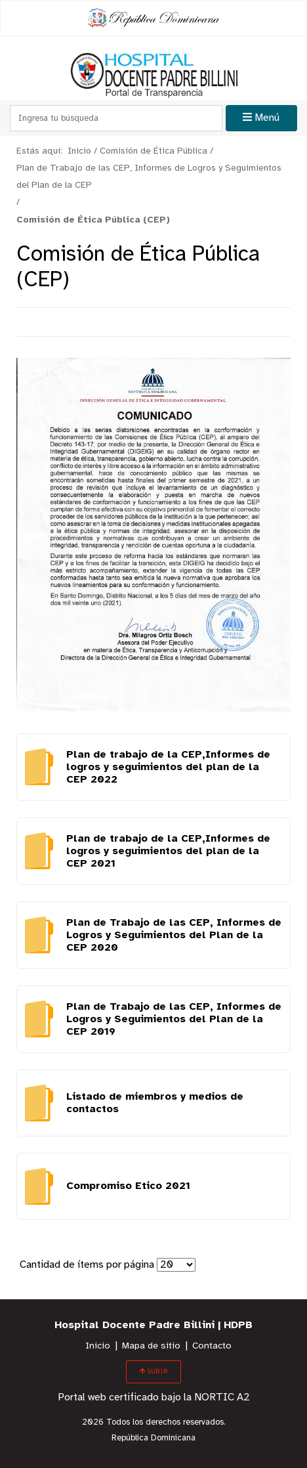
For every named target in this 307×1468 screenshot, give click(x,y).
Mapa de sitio (151, 1346)
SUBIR (153, 1371)
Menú (261, 117)
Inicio (97, 1346)
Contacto (212, 1346)
